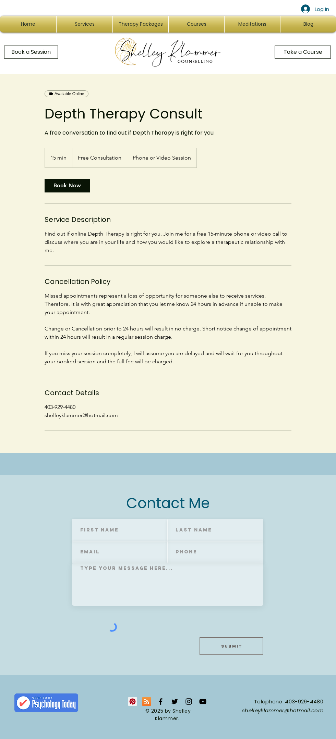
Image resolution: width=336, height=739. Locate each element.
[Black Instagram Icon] (188, 701)
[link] (67, 185)
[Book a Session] (31, 52)
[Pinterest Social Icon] (132, 701)
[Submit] (231, 646)
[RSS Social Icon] (146, 701)
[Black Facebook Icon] (160, 701)
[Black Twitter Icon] (174, 701)
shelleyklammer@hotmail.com (282, 710)
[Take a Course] (303, 52)
